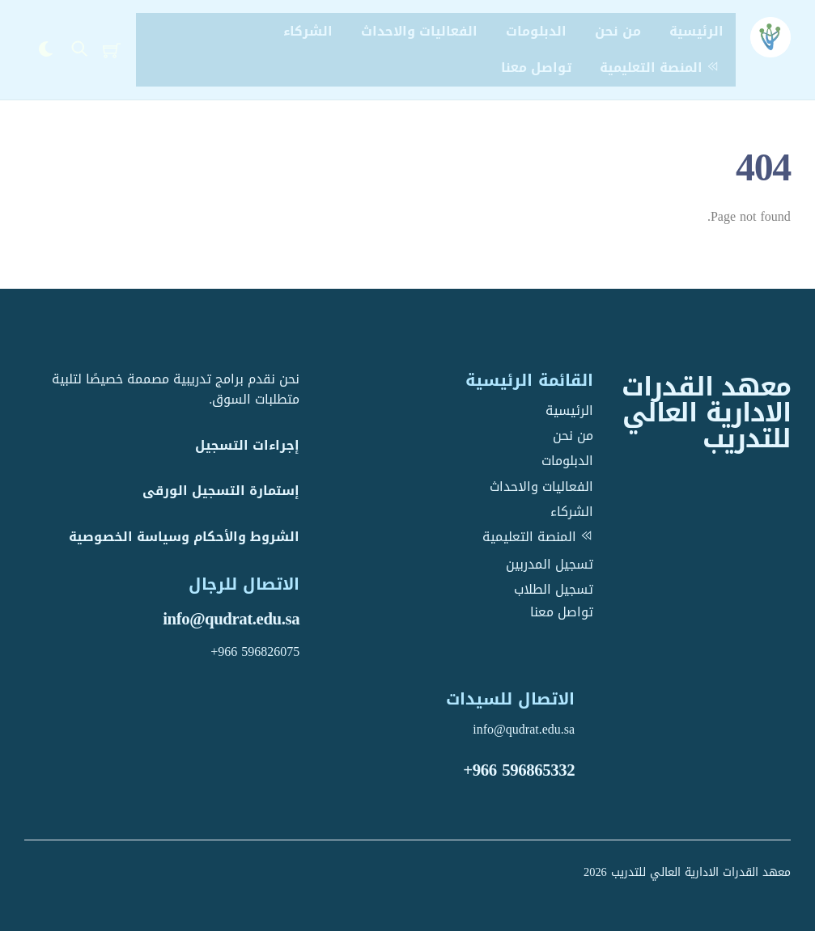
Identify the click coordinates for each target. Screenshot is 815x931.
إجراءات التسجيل (247, 445)
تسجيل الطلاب (553, 589)
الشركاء (308, 31)
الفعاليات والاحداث (419, 31)
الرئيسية (696, 31)
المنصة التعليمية (662, 67)
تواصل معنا (536, 67)
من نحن (618, 31)
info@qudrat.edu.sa (231, 619)
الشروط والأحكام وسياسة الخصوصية (184, 536)
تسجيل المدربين (549, 564)
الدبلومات (536, 31)
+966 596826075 (254, 651)
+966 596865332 (519, 770)
